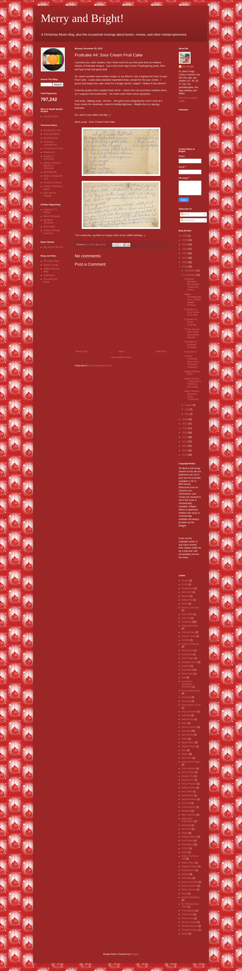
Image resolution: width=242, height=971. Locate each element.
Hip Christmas (50, 138)
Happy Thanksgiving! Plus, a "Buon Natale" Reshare (192, 300)
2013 (185, 441)
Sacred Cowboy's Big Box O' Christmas (52, 166)
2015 (185, 432)
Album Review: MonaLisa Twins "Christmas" (191, 395)
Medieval (186, 810)
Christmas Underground (50, 143)
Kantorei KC (188, 780)
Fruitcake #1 (190, 351)
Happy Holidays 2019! (192, 372)
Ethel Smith (187, 673)
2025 (185, 240)
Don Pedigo (187, 658)
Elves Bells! (49, 226)
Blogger (134, 954)
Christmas (187, 622)
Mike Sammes (189, 814)
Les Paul (186, 803)
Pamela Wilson (189, 836)
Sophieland (49, 275)
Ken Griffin (187, 791)
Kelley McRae (188, 787)
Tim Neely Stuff (51, 261)
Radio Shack (188, 862)
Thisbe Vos (187, 914)
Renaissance (188, 870)
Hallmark (186, 715)
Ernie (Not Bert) (51, 134)
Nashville (186, 825)
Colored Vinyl (188, 632)
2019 (185, 266)
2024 (185, 244)
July (187, 409)
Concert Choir (188, 636)
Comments (188, 220)
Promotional (188, 844)
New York (186, 829)
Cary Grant (187, 614)
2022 (185, 253)
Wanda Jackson (190, 926)
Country (185, 640)
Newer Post (81, 351)
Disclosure (187, 654)
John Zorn (187, 758)
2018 (185, 419)
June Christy (188, 772)
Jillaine (185, 754)
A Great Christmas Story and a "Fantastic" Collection (191, 361)
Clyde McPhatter (190, 625)
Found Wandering (190, 690)
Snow (184, 893)
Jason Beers (188, 742)
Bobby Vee (187, 600)
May (187, 414)
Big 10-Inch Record (53, 247)
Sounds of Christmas (48, 157)
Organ (185, 833)
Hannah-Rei (188, 719)
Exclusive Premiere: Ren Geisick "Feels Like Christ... (191, 284)
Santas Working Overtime (51, 231)
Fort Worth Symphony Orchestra (187, 684)
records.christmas (52, 182)
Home (122, 351)
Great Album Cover (191, 705)
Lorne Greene (188, 807)
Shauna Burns (189, 889)
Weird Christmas (51, 216)
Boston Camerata (190, 607)
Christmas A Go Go (53, 148)
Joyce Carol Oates (191, 761)
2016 (185, 428)
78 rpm (185, 580)
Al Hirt (185, 584)
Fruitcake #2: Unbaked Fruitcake (190, 344)
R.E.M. (185, 848)
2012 (185, 446)
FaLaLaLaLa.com (52, 130)
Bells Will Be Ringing (49, 194)
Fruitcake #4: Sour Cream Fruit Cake (191, 312)
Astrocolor (187, 592)
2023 (185, 249)
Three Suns (187, 918)
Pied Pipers (187, 840)
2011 (185, 450)
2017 (185, 423)
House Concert (189, 727)
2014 (185, 437)
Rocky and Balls (190, 882)
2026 (185, 235)
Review (185, 874)
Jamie (185, 738)
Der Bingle (188, 66)
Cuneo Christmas (190, 644)
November (190, 275)
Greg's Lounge (50, 265)
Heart (184, 723)
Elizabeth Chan (189, 662)
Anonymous (187, 588)
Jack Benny (187, 734)
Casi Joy (186, 618)
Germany (186, 701)
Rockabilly (187, 878)
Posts (185, 214)
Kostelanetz (187, 795)
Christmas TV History (50, 211)
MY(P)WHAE (50, 172)
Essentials (187, 669)
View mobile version (121, 357)
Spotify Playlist (50, 116)
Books (185, 603)
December (190, 270)
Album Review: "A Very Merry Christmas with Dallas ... (192, 382)
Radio (184, 852)
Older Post (161, 351)
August (189, 405)
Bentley (185, 596)
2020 (185, 262)
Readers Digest (189, 866)
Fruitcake (186, 697)
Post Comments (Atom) (100, 365)
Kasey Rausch (189, 783)
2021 (185, 258)
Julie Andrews (188, 768)
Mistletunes (49, 152)
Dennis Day (187, 650)
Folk (184, 677)
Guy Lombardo (189, 711)
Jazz (184, 750)
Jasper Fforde (188, 746)
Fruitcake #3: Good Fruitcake (190, 322)
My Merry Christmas (48, 221)
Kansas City (188, 776)
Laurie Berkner (189, 799)
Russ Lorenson (189, 885)
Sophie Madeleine (191, 897)
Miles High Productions (187, 820)
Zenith (185, 933)
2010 (185, 454)
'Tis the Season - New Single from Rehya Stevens (192, 333)
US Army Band (189, 922)
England (186, 666)
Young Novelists (190, 930)
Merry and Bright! (82, 18)
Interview (186, 731)
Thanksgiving (188, 910)
